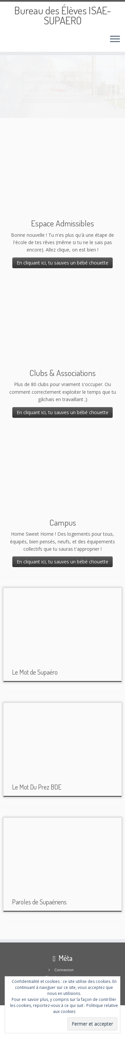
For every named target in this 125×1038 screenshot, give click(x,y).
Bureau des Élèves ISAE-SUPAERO (62, 15)
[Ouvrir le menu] (115, 40)
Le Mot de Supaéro (35, 672)
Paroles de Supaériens (39, 901)
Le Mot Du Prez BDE (36, 787)
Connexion (64, 969)
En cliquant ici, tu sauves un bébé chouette (62, 263)
